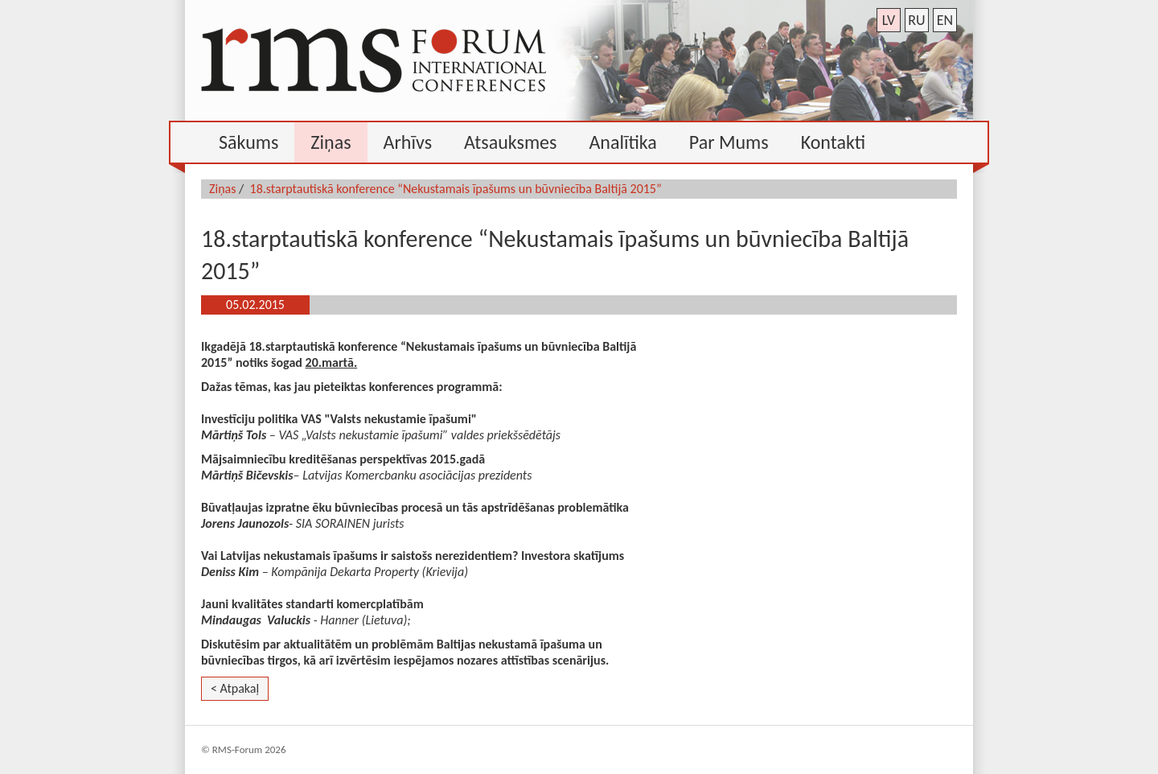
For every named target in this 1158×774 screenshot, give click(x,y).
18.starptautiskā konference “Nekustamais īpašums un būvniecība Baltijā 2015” (456, 188)
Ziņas (222, 188)
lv (889, 20)
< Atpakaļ (235, 688)
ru (916, 20)
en (945, 20)
